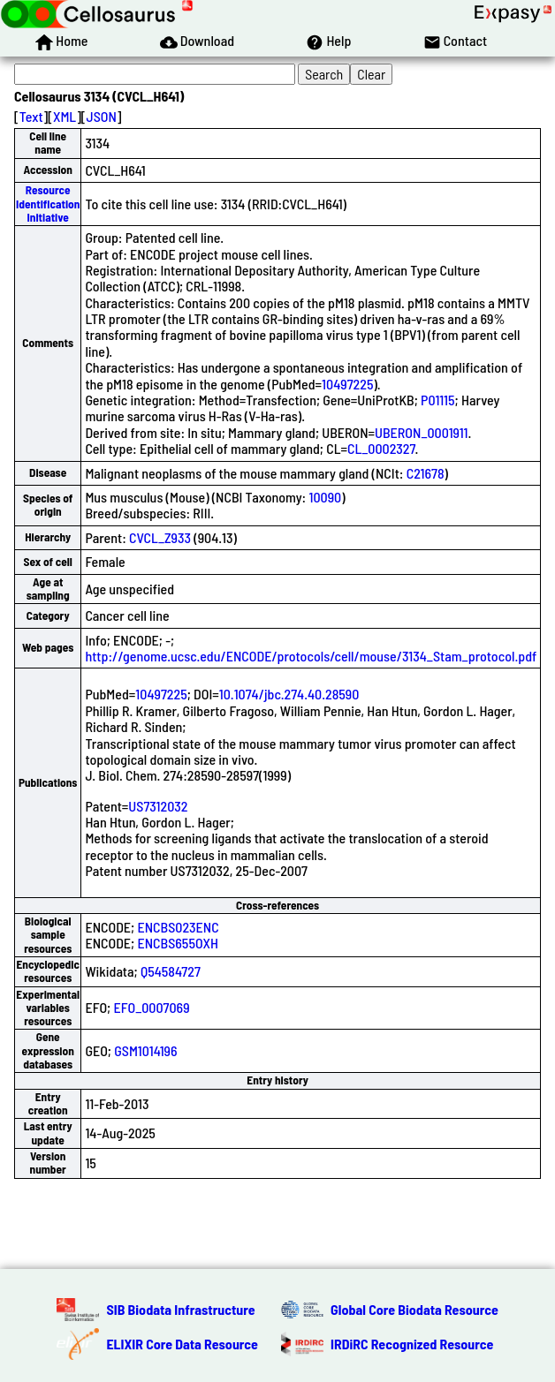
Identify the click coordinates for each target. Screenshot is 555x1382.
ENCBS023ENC (177, 926)
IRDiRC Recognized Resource (412, 1343)
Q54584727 (171, 971)
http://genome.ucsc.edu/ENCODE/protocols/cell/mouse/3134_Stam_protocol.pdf (310, 655)
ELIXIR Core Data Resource (182, 1343)
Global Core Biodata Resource (414, 1309)
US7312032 (157, 805)
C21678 (426, 472)
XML (64, 116)
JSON (102, 116)
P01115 (437, 399)
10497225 (347, 383)
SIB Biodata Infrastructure (180, 1309)
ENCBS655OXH (177, 942)
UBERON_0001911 (421, 432)
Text (31, 116)
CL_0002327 (381, 448)
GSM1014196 (145, 1050)
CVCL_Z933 (160, 537)
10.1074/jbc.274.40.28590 (289, 693)
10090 (324, 496)
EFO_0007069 (151, 1007)
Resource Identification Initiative (48, 203)
